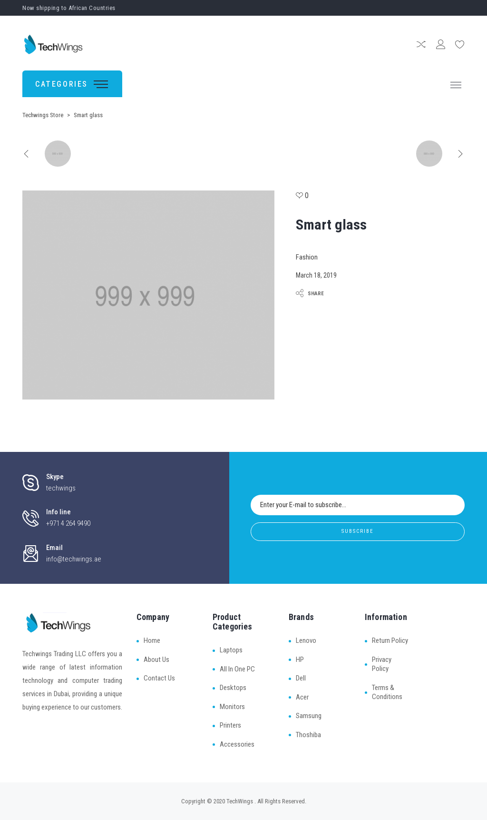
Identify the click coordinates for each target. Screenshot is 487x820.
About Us (156, 659)
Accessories (237, 744)
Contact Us (159, 678)
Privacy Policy (381, 664)
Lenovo (306, 640)
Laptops (231, 650)
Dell (301, 678)
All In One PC (237, 669)
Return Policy (390, 640)
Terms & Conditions (387, 692)
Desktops (233, 687)
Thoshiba (308, 734)
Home (152, 640)
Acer (302, 697)
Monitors (232, 706)
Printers (230, 725)
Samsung (308, 715)
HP (300, 659)
